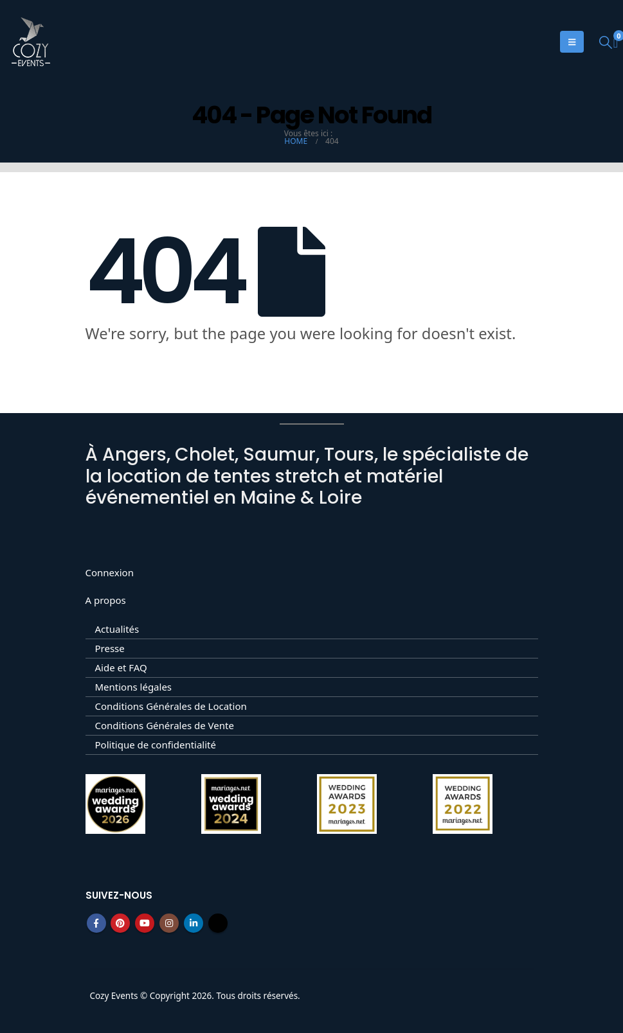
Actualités (117, 628)
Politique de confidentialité (155, 744)
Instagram (169, 923)
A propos (106, 600)
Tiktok (218, 923)
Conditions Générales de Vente (164, 725)
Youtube (144, 923)
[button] (605, 42)
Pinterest (120, 923)
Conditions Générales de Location (171, 706)
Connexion (110, 572)
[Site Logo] (31, 42)
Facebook (96, 923)
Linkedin (193, 923)
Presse (110, 648)
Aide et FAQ (121, 667)
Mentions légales (133, 686)
